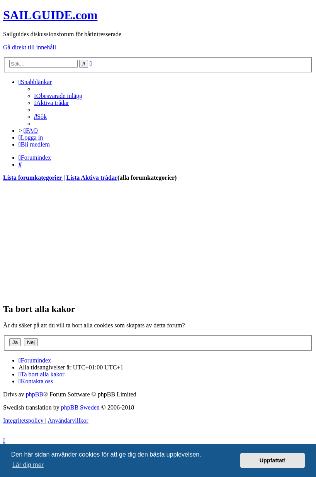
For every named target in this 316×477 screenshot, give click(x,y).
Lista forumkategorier (33, 177)
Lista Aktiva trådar (91, 177)
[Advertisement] (158, 242)
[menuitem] (58, 96)
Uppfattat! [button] (273, 460)
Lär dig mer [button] (28, 465)
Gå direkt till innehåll (29, 47)
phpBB (34, 394)
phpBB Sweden (80, 407)
